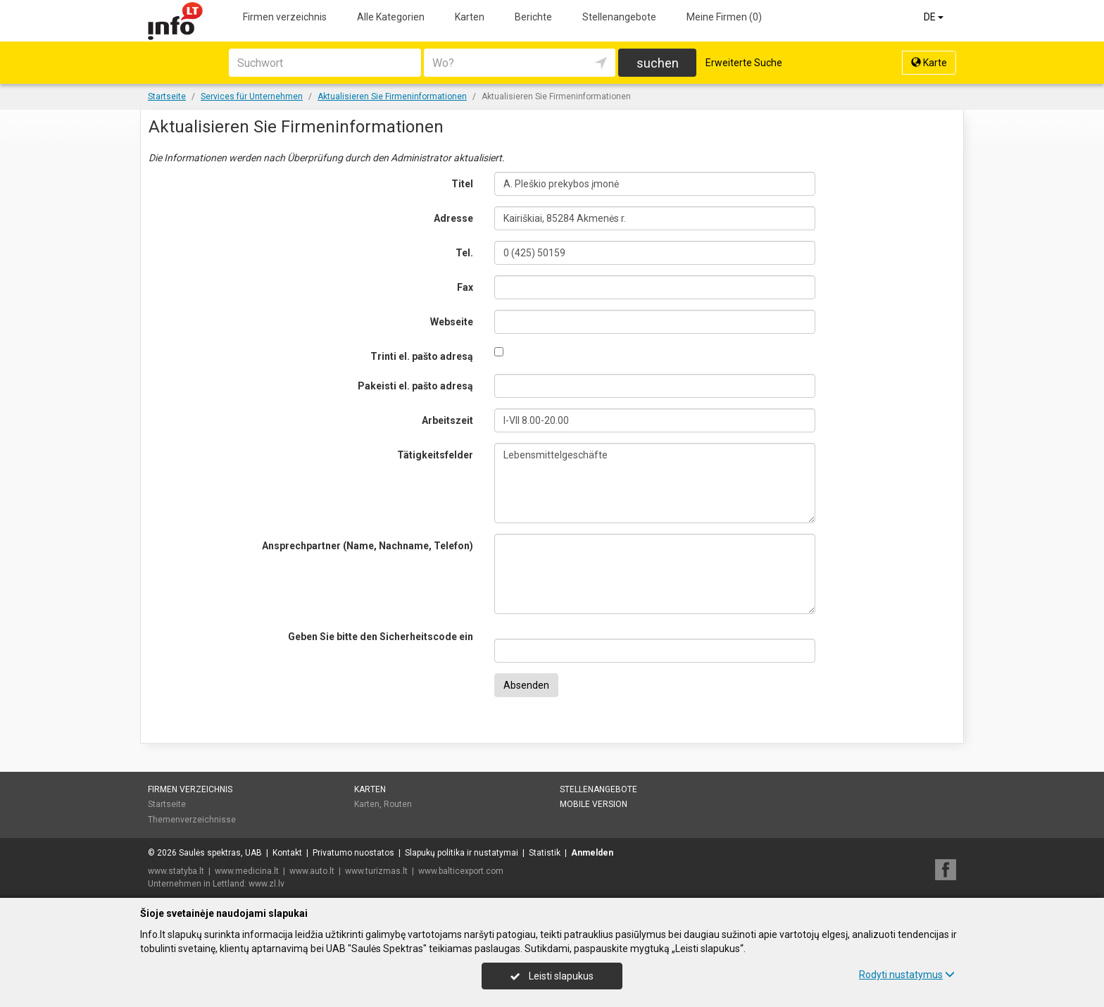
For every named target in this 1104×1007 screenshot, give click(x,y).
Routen (398, 804)
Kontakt (287, 853)
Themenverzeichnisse (192, 820)
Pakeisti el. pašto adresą (415, 386)
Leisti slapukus (552, 976)
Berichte (533, 17)
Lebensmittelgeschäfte (655, 483)
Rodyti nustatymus (907, 974)
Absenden (526, 685)
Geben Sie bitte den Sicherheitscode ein (380, 636)
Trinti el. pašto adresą (421, 356)
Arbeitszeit (447, 420)
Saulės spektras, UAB (220, 853)
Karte (929, 62)
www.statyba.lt (176, 871)
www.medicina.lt (247, 871)
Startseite (167, 804)
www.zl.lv (266, 884)
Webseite (451, 321)
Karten (469, 17)
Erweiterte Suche (743, 62)
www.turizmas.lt (376, 871)
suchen (657, 63)
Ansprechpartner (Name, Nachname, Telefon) (367, 545)
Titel (462, 183)
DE (935, 17)
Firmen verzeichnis (285, 17)
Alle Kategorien (391, 17)
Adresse (453, 218)
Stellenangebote (619, 17)
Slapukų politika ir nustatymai (461, 853)
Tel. (464, 252)
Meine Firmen (724, 17)
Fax (465, 287)
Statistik (544, 853)
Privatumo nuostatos (353, 853)
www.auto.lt (311, 871)
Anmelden (592, 853)
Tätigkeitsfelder (435, 455)
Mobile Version (593, 804)
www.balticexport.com (460, 871)
